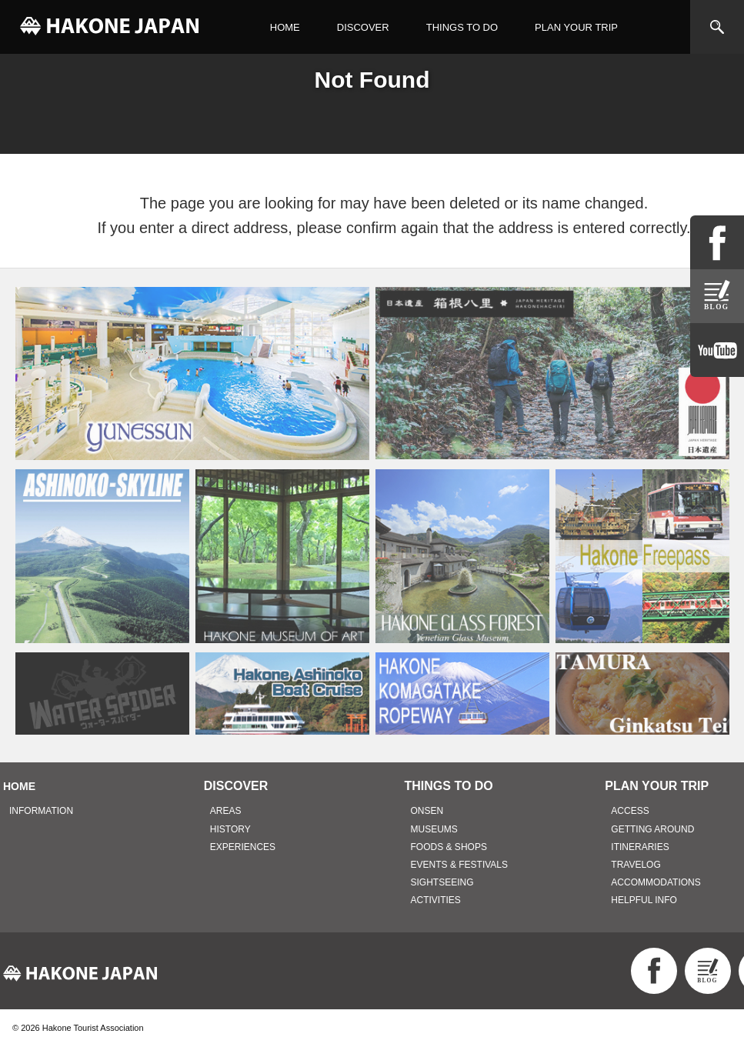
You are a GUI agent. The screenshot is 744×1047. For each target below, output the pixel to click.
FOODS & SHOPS (449, 847)
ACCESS (630, 810)
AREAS (226, 810)
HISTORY (230, 829)
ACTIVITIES (436, 900)
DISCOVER (363, 27)
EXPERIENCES (242, 847)
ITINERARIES (640, 847)
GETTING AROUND (652, 829)
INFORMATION (41, 810)
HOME (285, 27)
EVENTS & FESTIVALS (459, 864)
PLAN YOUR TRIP (576, 27)
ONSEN (427, 810)
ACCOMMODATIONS (655, 882)
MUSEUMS (434, 829)
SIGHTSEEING (442, 882)
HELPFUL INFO (644, 900)
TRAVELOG (635, 864)
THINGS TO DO (462, 27)
